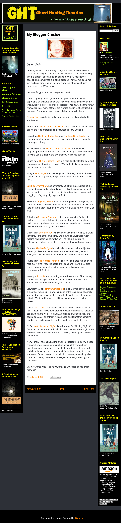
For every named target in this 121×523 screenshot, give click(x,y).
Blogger (79, 518)
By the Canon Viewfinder (52, 126)
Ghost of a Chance (9, 98)
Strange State (45, 232)
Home (61, 388)
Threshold (6, 106)
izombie (41, 276)
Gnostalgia (40, 173)
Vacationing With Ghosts (11, 94)
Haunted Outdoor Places (109, 299)
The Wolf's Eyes (44, 248)
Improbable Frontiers (49, 261)
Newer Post (34, 388)
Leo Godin (39, 307)
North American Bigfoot (45, 326)
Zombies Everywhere (37, 186)
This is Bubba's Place (49, 161)
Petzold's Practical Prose (58, 148)
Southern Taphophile (48, 136)
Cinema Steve (34, 117)
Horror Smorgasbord (53, 289)
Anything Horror (45, 201)
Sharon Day (107, 52)
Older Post (87, 388)
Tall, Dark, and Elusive (10, 102)
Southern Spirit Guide (74, 136)
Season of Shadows (47, 217)
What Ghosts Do (106, 295)
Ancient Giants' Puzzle (108, 297)
